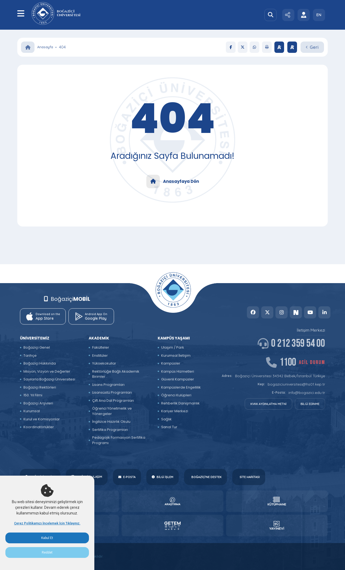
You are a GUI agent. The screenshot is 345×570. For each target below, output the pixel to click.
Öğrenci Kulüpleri (176, 395)
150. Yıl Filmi (32, 395)
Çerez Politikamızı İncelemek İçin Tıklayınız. (47, 523)
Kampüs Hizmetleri (177, 371)
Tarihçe (30, 355)
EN (318, 14)
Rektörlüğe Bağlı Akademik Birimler (115, 374)
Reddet (47, 552)
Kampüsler (170, 363)
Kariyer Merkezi (174, 411)
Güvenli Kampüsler (177, 379)
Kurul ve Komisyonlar (41, 419)
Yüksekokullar (104, 363)
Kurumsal (31, 411)
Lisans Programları (108, 384)
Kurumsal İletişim (176, 355)
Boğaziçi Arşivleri (38, 403)
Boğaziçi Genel (36, 347)
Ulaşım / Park (172, 347)
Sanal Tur (169, 427)
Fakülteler (100, 347)
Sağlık (166, 419)
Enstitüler (100, 355)
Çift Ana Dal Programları (113, 400)
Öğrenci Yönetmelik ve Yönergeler (112, 411)
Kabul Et (47, 538)
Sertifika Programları (110, 429)
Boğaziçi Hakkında (39, 363)
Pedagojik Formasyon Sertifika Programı (118, 440)
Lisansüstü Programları (112, 392)
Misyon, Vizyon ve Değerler (46, 371)
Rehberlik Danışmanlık (180, 403)
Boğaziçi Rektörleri (39, 387)
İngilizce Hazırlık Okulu (111, 421)
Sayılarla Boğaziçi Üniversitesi (49, 379)
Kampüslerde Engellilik (181, 387)
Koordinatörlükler (38, 427)
